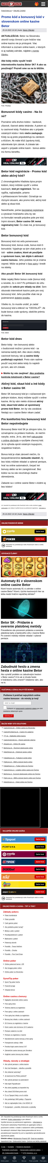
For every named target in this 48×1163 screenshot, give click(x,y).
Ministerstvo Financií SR (21, 1138)
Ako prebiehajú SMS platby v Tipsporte (18, 1099)
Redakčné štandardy (23, 1147)
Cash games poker (11, 923)
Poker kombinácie (11, 915)
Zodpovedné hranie (19, 1141)
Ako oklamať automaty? (13, 1072)
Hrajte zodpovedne (14, 1119)
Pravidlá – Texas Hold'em (13, 946)
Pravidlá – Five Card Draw (14, 954)
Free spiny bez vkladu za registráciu (17, 1015)
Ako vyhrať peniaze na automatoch (17, 1080)
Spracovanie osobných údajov (30, 1150)
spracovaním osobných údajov (26, 708)
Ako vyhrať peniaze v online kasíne (17, 1064)
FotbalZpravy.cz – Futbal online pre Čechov (18, 766)
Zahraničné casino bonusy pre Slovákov (18, 1050)
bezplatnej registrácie (33, 210)
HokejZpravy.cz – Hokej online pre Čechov (18, 782)
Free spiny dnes (10, 1004)
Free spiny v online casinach (14, 1012)
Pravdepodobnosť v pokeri (14, 935)
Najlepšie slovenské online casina (16, 1000)
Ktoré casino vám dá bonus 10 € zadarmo (19, 1027)
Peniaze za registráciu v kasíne (15, 1035)
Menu (43, 4)
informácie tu (42, 508)
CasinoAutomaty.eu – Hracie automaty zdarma (19, 740)
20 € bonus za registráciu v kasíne (16, 1023)
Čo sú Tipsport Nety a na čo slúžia (16, 1095)
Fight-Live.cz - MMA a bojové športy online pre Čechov (22, 778)
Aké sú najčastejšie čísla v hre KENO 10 (18, 1103)
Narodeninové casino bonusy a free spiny (19, 1039)
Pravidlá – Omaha (11, 950)
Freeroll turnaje (10, 986)
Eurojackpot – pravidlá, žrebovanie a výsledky (20, 1107)
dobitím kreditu (22, 298)
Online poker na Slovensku (14, 972)
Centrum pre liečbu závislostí (36, 1141)
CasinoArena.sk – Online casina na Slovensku (19, 728)
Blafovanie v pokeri (11, 939)
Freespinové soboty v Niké (14, 1043)
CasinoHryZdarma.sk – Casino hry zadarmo (18, 732)
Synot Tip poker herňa (12, 982)
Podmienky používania (10, 1150)
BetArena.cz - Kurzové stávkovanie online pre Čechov (22, 774)
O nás (3, 1147)
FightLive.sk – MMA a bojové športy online (18, 762)
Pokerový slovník (10, 943)
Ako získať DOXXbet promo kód (16, 1091)
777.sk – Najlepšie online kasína (15, 736)
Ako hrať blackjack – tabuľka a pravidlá (18, 1068)
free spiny (33, 263)
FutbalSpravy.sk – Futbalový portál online (18, 758)
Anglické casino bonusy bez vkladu (17, 1054)
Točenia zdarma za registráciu (15, 1008)
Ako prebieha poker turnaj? (14, 927)
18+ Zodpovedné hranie (10, 1153)
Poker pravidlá (10, 919)
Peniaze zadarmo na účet (13, 1031)
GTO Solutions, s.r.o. (30, 1153)
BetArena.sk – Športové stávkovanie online (18, 748)
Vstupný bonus (10, 990)
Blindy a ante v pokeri (12, 931)
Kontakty (11, 1147)
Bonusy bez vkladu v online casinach (17, 1019)
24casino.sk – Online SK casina (14, 744)
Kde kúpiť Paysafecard (12, 1084)
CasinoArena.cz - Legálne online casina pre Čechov (21, 770)
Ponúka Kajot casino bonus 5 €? (16, 1047)
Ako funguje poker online (13, 968)
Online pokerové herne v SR (14, 964)
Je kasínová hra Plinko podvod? (15, 1076)
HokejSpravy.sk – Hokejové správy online (18, 752)
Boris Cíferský (28, 30)
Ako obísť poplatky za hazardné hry (17, 1088)
